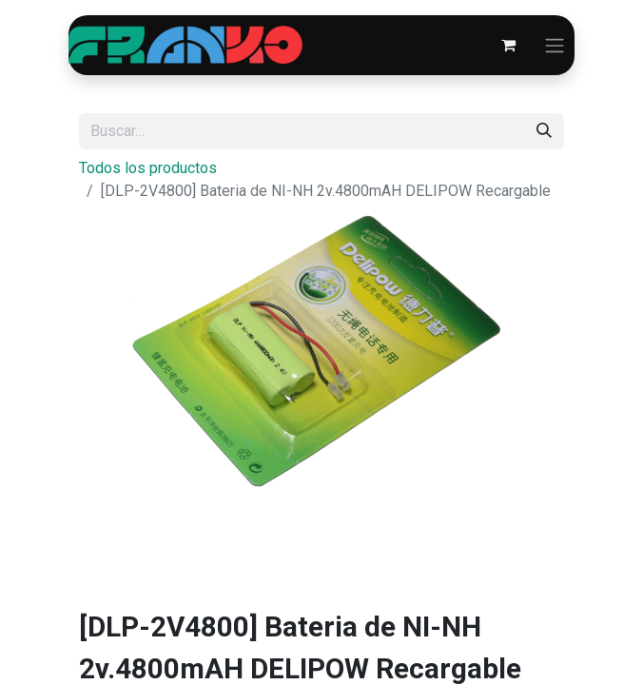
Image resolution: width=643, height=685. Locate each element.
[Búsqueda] (544, 131)
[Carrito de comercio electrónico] (508, 45)
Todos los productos (148, 168)
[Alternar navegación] (555, 45)
